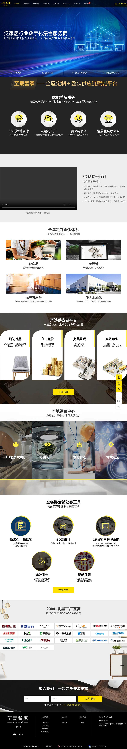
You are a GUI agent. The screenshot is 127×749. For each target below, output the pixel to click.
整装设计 (26, 3)
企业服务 (77, 3)
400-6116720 (103, 720)
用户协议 (45, 725)
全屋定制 (36, 3)
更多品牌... (45, 648)
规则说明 (65, 722)
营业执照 (48, 746)
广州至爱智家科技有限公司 (30, 746)
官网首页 (17, 3)
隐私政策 (45, 728)
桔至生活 (56, 3)
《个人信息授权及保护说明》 (72, 705)
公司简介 (45, 722)
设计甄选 (46, 3)
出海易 (86, 3)
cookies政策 (45, 731)
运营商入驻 (66, 3)
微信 (82, 722)
